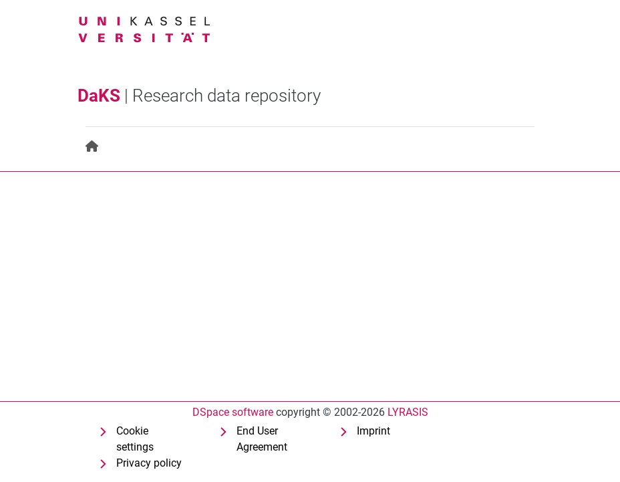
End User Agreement (262, 439)
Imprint (373, 431)
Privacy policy (149, 463)
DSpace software (232, 412)
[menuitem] (93, 146)
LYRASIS (408, 412)
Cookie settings (135, 439)
